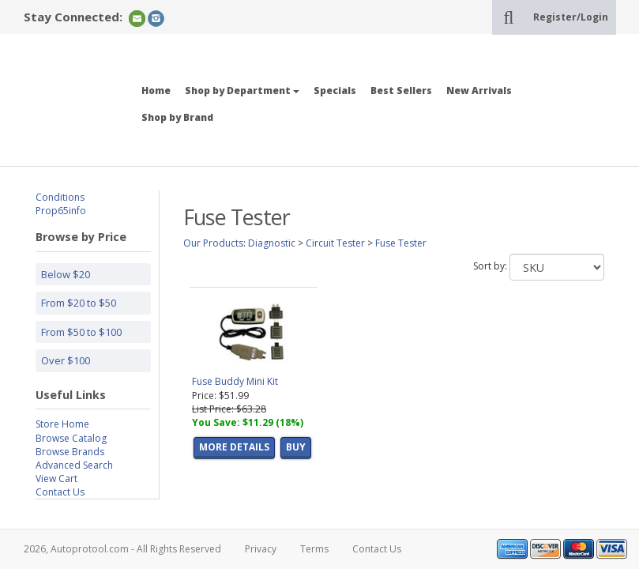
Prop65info (61, 210)
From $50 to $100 (81, 332)
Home (156, 90)
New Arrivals (479, 90)
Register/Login (570, 17)
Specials (335, 90)
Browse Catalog (71, 438)
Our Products (213, 243)
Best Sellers (401, 90)
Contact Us (60, 492)
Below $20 (65, 274)
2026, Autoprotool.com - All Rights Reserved (122, 549)
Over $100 (65, 360)
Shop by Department (242, 90)
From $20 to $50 (78, 303)
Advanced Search (74, 465)
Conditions (60, 197)
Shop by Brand (177, 117)
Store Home (62, 424)
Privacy (260, 549)
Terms (314, 549)
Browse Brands (70, 451)
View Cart (56, 478)
